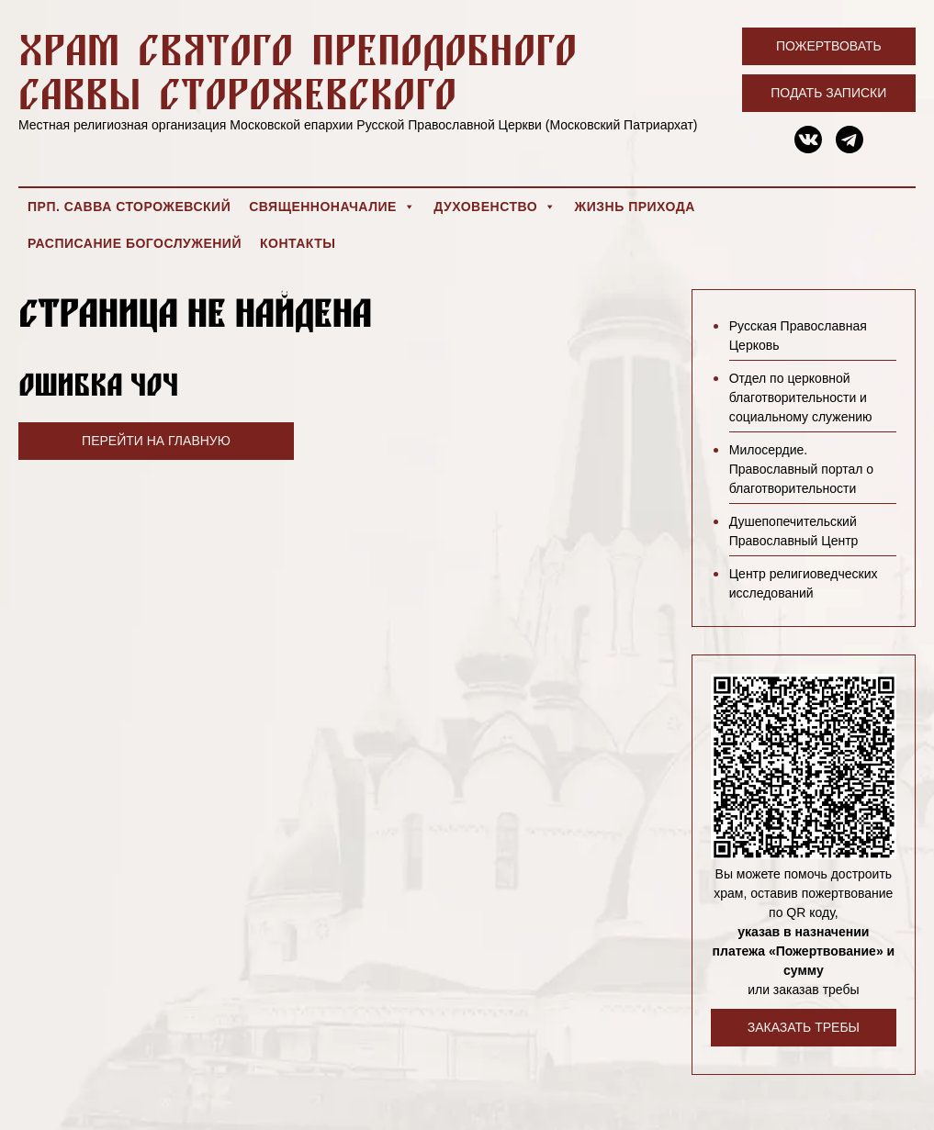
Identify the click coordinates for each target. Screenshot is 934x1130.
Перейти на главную (156, 440)
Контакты (297, 243)
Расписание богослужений (135, 243)
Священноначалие (332, 206)
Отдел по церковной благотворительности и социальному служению (800, 397)
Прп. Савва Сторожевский (129, 206)
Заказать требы (804, 1027)
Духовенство (494, 206)
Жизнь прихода (635, 206)
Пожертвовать (829, 46)
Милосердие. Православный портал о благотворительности (801, 469)
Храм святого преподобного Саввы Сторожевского (297, 71)
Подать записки (828, 92)
